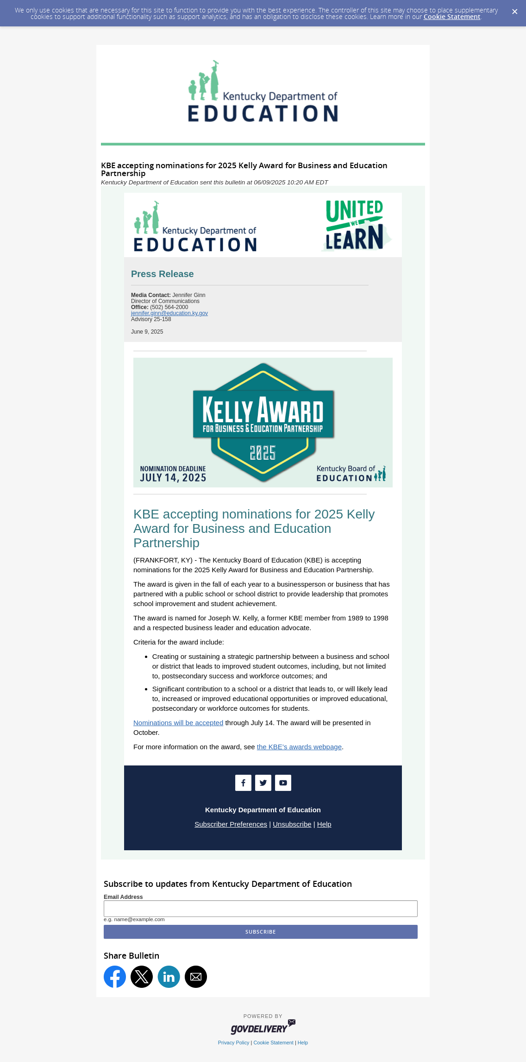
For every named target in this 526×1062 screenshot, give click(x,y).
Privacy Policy (234, 1042)
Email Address (123, 897)
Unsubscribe (292, 824)
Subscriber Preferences (230, 824)
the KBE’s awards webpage (299, 747)
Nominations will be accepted (178, 723)
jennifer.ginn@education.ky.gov (169, 313)
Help (324, 824)
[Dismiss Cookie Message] (514, 9)
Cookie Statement (452, 16)
